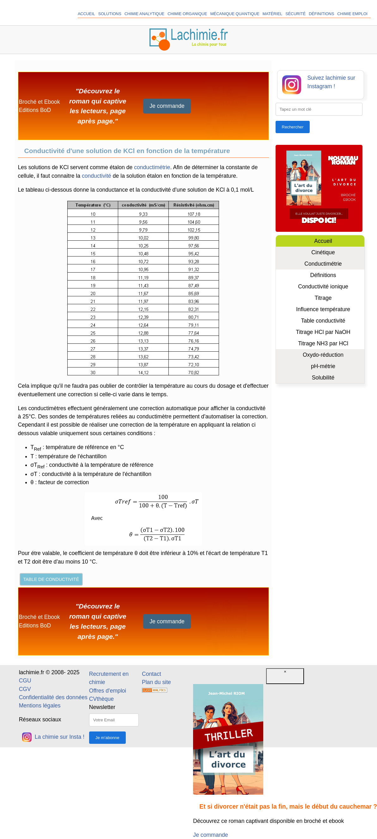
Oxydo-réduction (323, 355)
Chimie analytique (144, 14)
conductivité (96, 176)
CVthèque (101, 699)
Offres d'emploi (107, 691)
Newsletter (102, 707)
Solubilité (323, 377)
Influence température (323, 309)
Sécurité (295, 14)
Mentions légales (40, 705)
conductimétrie (152, 167)
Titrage (322, 298)
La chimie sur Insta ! (53, 737)
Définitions (321, 14)
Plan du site (156, 682)
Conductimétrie (323, 264)
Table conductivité (323, 321)
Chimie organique (187, 14)
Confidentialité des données (53, 697)
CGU (25, 680)
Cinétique (323, 252)
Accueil (86, 14)
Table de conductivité (51, 579)
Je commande (167, 106)
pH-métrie (323, 366)
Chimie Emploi (352, 14)
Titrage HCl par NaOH (323, 332)
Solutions (109, 14)
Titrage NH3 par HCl (323, 343)
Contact (151, 674)
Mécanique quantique (234, 14)
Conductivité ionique (323, 286)
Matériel (272, 14)
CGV (25, 689)
